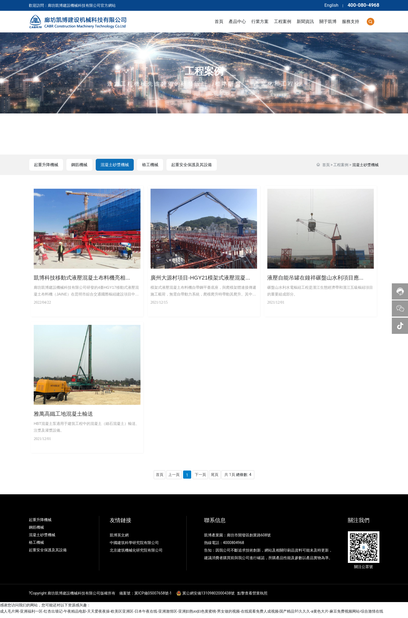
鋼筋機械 (79, 164)
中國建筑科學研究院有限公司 (135, 546)
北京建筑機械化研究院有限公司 (136, 553)
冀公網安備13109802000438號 (208, 596)
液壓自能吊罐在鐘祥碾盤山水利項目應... (318, 277)
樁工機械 (149, 164)
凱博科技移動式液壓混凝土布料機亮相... (84, 277)
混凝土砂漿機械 (114, 164)
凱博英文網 (119, 538)
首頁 (326, 165)
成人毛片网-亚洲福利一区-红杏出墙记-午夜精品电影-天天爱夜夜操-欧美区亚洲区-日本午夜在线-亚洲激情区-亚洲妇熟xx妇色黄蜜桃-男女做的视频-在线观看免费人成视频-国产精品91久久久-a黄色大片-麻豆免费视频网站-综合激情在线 (191, 615)
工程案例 (204, 71)
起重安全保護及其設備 (190, 164)
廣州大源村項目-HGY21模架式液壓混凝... (203, 277)
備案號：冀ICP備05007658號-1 (145, 596)
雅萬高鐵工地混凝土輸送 (66, 414)
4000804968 (233, 546)
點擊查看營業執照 (252, 596)
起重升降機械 (46, 164)
